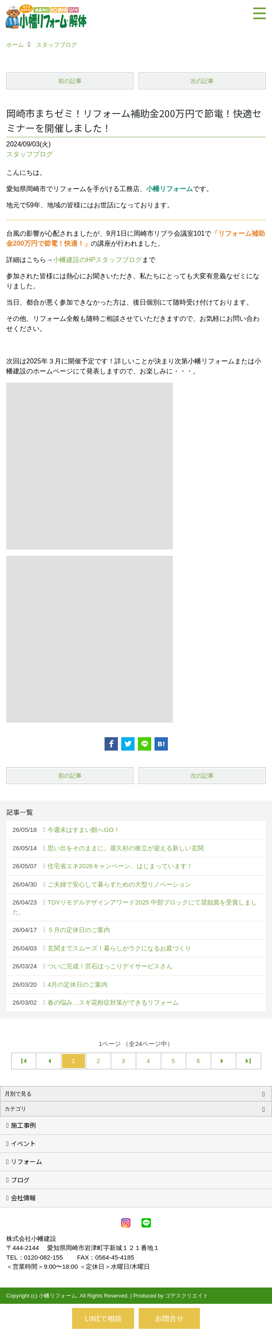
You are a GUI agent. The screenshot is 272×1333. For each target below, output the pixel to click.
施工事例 (23, 1125)
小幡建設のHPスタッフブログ (97, 259)
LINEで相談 (103, 1318)
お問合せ (169, 1318)
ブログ (20, 1179)
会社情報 (23, 1197)
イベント (23, 1143)
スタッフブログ (29, 154)
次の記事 (202, 81)
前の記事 (70, 81)
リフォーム (26, 1161)
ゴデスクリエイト (186, 1296)
